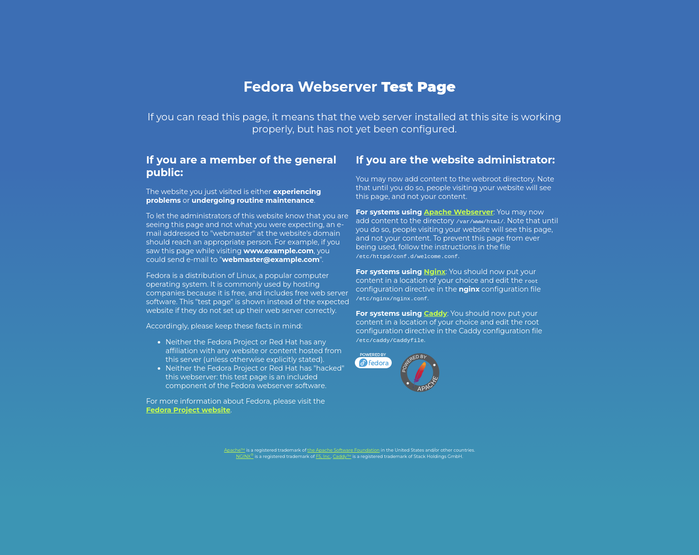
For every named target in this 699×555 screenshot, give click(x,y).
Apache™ (234, 450)
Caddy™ (342, 456)
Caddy (435, 313)
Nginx (435, 271)
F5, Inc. (323, 456)
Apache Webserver (458, 212)
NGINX (244, 456)
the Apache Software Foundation (343, 450)
